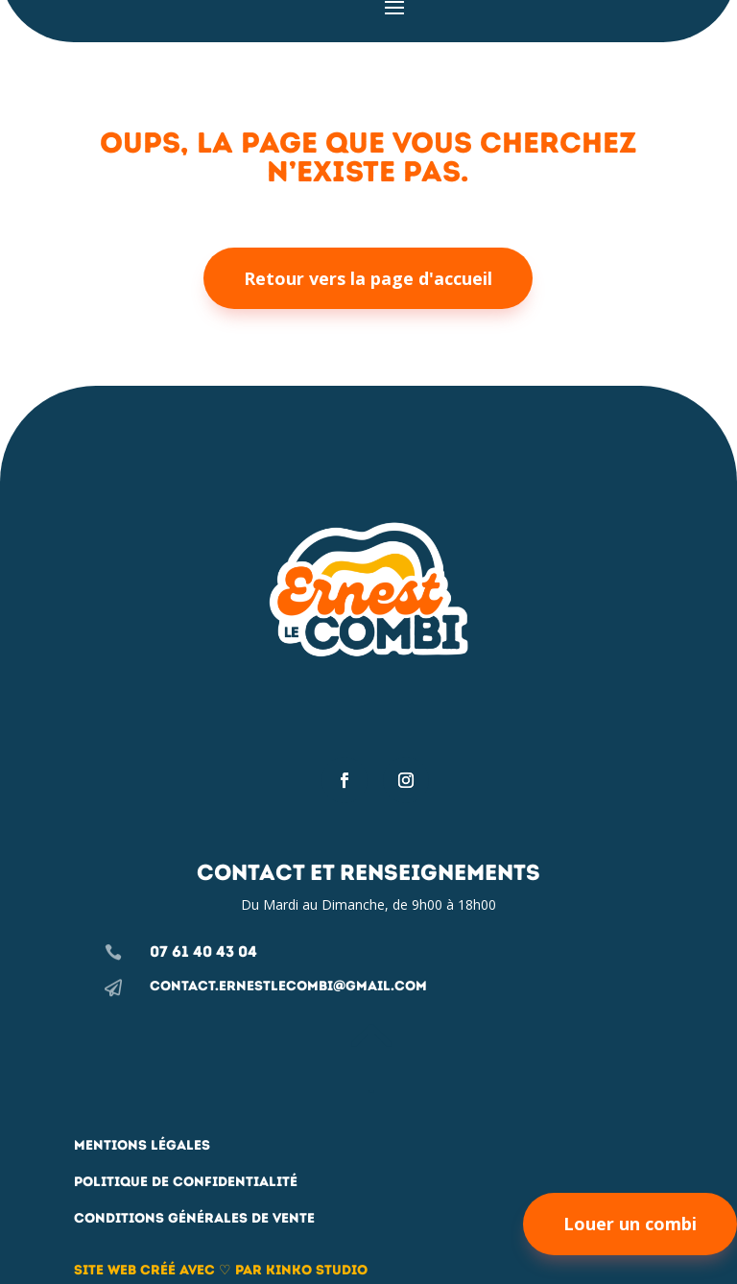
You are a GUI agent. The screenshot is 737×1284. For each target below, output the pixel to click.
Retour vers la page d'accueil (368, 278)
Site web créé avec (146, 1270)
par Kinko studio (299, 1270)
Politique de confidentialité (185, 1182)
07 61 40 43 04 (203, 951)
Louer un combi (630, 1223)
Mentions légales (142, 1145)
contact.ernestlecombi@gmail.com (288, 986)
